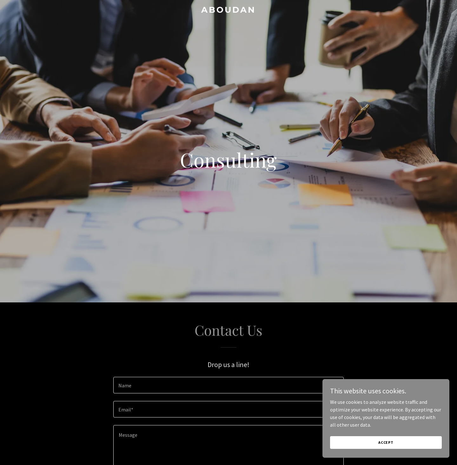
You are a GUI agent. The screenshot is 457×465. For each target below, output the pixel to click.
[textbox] (228, 385)
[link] (228, 11)
